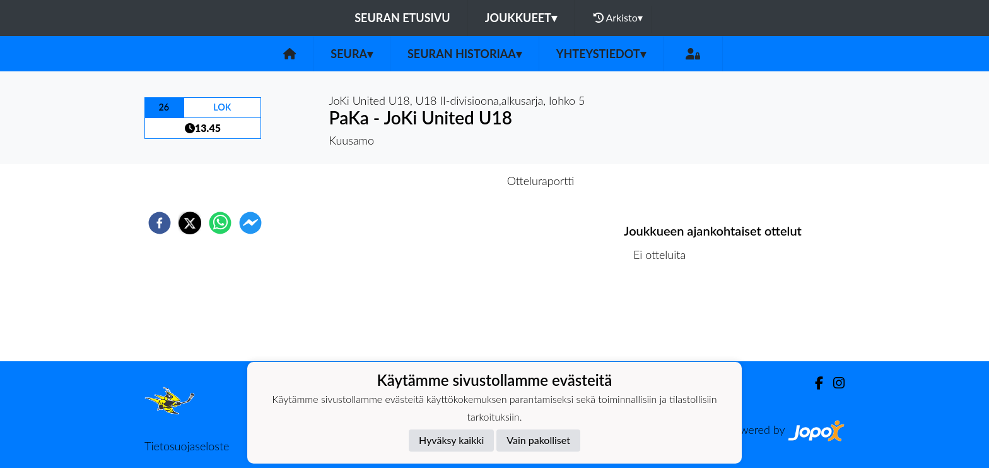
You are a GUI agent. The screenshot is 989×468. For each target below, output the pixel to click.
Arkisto (618, 17)
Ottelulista (664, 319)
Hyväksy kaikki (451, 440)
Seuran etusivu (402, 18)
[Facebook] (814, 383)
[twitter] (189, 223)
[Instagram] (834, 383)
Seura (352, 54)
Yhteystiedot (601, 54)
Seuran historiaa (464, 54)
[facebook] (159, 223)
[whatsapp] (220, 223)
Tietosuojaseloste (186, 446)
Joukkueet (521, 18)
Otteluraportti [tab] (541, 181)
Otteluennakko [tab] (451, 181)
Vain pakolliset (538, 440)
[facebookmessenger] (250, 223)
